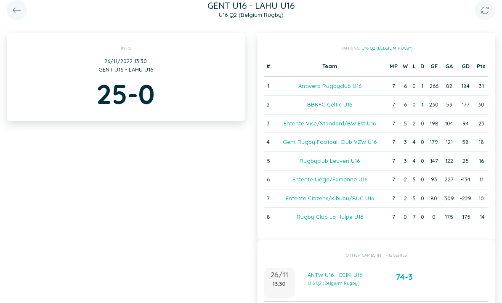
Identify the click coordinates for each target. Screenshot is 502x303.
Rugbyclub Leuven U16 (330, 160)
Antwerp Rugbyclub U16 (329, 85)
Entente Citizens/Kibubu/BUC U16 (330, 198)
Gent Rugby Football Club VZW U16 (330, 141)
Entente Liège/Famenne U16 (329, 179)
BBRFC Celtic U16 (329, 104)
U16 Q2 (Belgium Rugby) (386, 48)
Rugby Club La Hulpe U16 (330, 216)
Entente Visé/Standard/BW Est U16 (330, 123)
